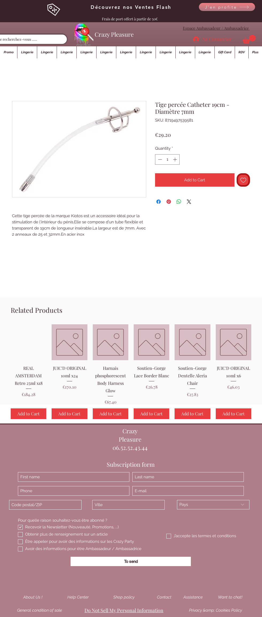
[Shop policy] (123, 597)
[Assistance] (193, 597)
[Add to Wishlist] (243, 180)
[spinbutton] (167, 159)
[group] (131, 371)
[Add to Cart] (28, 413)
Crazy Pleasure (114, 34)
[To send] (131, 561)
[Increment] (175, 159)
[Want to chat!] (230, 597)
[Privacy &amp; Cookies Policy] (215, 610)
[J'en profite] (227, 7)
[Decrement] (159, 159)
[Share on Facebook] (158, 201)
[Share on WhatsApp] (179, 201)
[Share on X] (189, 201)
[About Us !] (33, 597)
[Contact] (164, 597)
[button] (249, 39)
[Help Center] (78, 597)
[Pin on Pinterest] (168, 201)
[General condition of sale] (39, 610)
